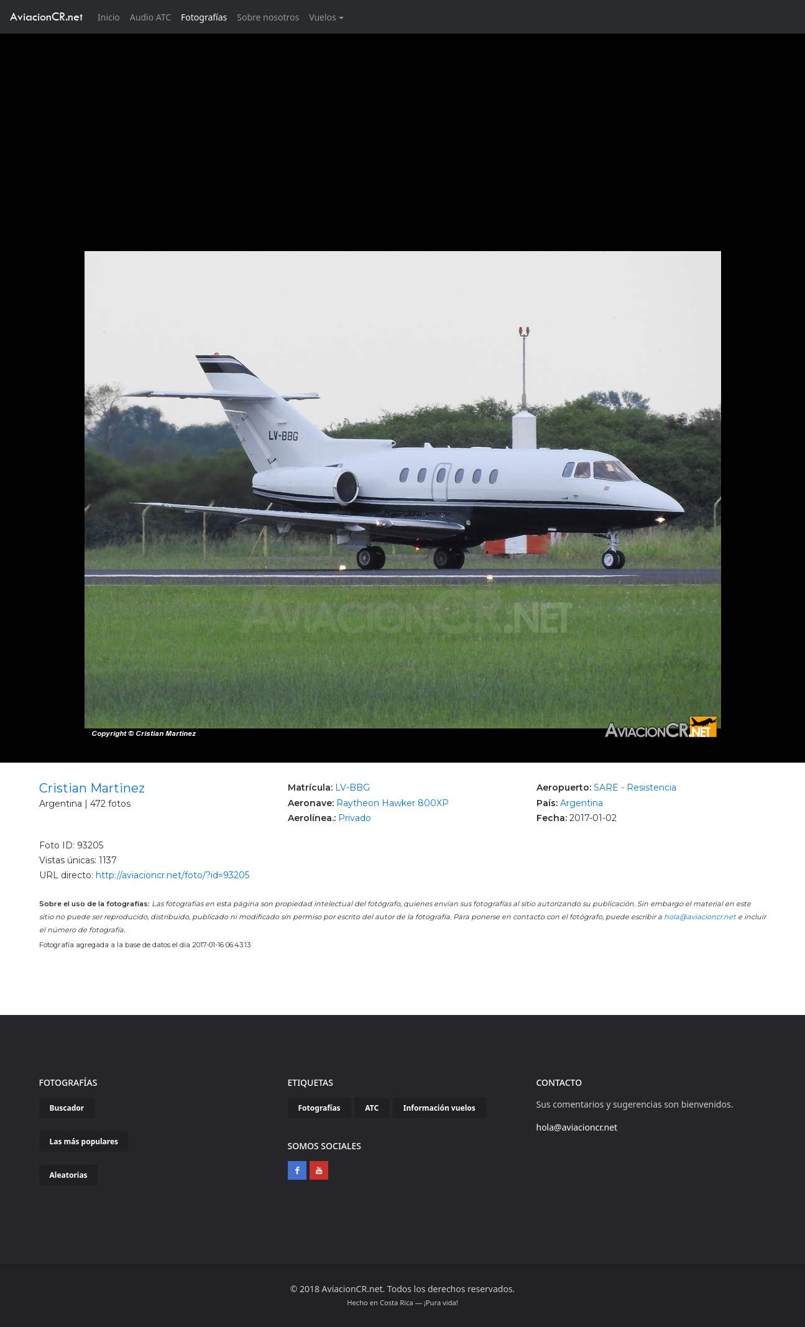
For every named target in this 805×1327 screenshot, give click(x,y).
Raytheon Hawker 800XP (392, 803)
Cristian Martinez (92, 788)
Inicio (111, 16)
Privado (354, 818)
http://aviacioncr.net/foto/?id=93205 (172, 875)
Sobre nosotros (268, 17)
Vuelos (322, 17)
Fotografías (204, 17)
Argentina (581, 803)
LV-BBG (352, 787)
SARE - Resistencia (635, 787)
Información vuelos (439, 1108)
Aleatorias (69, 1175)
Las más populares (84, 1141)
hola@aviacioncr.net (700, 916)
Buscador (67, 1108)
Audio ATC (150, 17)
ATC (372, 1108)
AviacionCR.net (46, 16)
